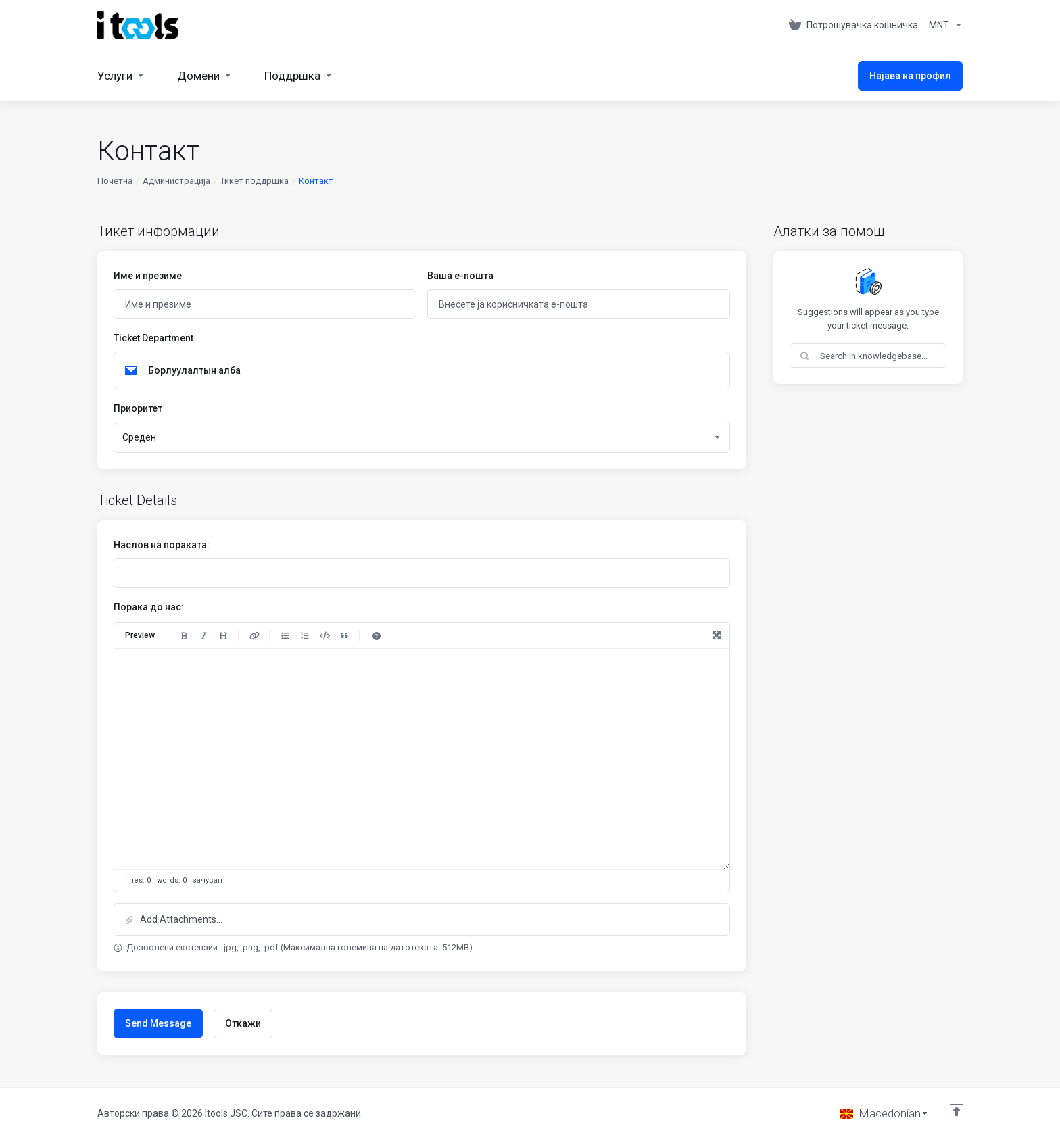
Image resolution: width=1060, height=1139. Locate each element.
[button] (422, 919)
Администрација (176, 181)
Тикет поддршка (254, 181)
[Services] (121, 75)
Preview (140, 635)
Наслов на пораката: (162, 544)
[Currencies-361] (943, 25)
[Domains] (204, 75)
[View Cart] (853, 25)
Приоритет (138, 408)
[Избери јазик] (884, 1113)
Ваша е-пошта (460, 275)
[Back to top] (956, 1109)
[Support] (298, 75)
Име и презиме (148, 275)
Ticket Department (153, 338)
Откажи (243, 1023)
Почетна (114, 181)
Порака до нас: (149, 607)
